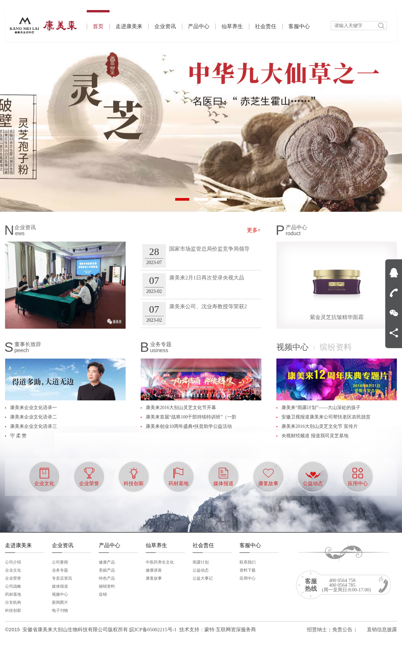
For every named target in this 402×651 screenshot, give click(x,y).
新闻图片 (60, 602)
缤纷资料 (336, 347)
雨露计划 (201, 562)
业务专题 (60, 570)
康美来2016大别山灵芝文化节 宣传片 (319, 426)
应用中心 (248, 578)
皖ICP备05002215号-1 (153, 629)
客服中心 (299, 26)
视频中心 (292, 347)
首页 (98, 19)
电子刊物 (60, 610)
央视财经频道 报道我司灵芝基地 (314, 435)
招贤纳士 (317, 629)
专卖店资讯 (62, 578)
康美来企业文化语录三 (33, 426)
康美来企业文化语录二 (33, 416)
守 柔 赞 (18, 435)
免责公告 (342, 629)
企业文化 (13, 570)
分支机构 (13, 602)
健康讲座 (154, 570)
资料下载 (248, 570)
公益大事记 (203, 578)
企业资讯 (165, 26)
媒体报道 (60, 586)
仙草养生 (232, 26)
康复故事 (154, 578)
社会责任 (265, 26)
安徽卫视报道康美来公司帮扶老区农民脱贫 (326, 416)
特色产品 (107, 578)
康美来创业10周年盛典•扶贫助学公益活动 (189, 426)
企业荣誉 (13, 578)
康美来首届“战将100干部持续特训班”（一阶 (191, 416)
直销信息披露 (382, 629)
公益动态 (201, 570)
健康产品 (107, 562)
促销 (103, 594)
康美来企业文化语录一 (33, 407)
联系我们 (248, 562)
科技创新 (13, 610)
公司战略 (13, 586)
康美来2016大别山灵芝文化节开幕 (181, 407)
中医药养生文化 (160, 562)
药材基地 (13, 594)
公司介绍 (13, 562)
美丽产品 (107, 570)
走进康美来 (129, 26)
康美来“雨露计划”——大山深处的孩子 (320, 407)
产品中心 (198, 26)
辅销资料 (107, 586)
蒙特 (209, 629)
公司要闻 (60, 562)
